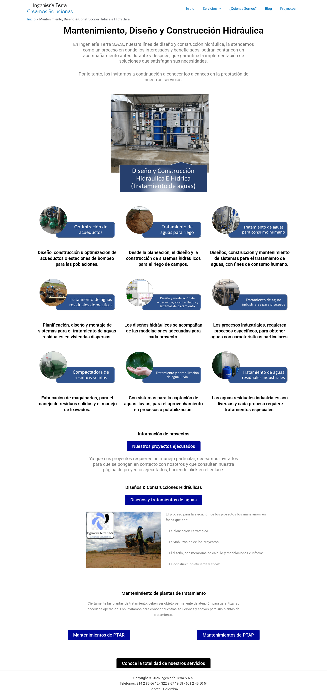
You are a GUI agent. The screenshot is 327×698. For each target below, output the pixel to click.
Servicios (215, 9)
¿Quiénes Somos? (246, 9)
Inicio (197, 9)
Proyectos (288, 9)
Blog (270, 9)
